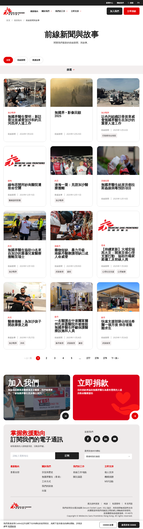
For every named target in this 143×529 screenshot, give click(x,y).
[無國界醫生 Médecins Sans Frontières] (14, 11)
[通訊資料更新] (93, 503)
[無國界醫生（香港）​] (56, 477)
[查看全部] (24, 472)
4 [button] (63, 358)
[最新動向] (34, 10)
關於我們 (47, 10)
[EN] (138, 2)
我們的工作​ (61, 10)
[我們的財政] (56, 486)
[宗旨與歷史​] (56, 472)
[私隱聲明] (116, 503)
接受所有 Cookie (128, 525)
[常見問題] (129, 503)
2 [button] (46, 358)
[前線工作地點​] (87, 472)
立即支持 (76, 10)
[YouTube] (114, 439)
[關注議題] (87, 477)
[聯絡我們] (120, 2)
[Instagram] (96, 439)
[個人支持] (119, 472)
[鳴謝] (106, 503)
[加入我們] (114, 10)
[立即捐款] (132, 10)
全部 (8, 60)
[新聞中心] (109, 2)
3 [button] (54, 358)
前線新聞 (21, 60)
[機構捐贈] (119, 477)
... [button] (80, 358)
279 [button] (105, 358)
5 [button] (71, 358)
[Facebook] (87, 439)
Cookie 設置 (108, 525)
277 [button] (88, 358)
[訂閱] (67, 455)
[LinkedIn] (105, 439)
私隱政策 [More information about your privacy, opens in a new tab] (12, 526)
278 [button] (97, 358)
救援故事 (36, 60)
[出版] (56, 490)
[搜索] (130, 2)
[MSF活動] (119, 481)
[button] (114, 358)
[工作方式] (56, 481)
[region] (71, 525)
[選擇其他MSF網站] (108, 456)
